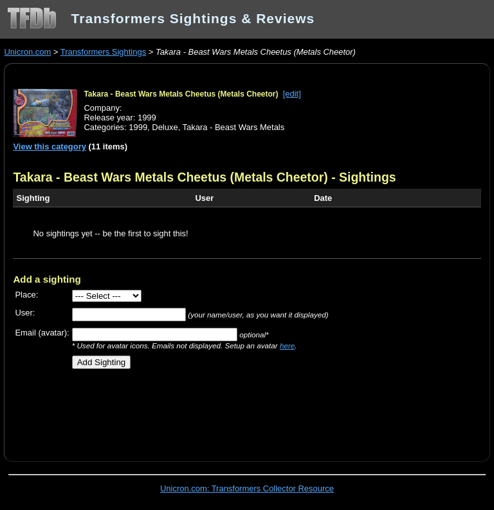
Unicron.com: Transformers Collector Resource (247, 488)
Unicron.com (27, 52)
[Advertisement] (163, 410)
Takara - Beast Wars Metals (234, 127)
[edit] (292, 94)
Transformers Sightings (103, 52)
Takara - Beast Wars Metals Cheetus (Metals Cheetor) (181, 94)
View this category (49, 146)
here (287, 345)
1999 (138, 127)
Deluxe (165, 127)
